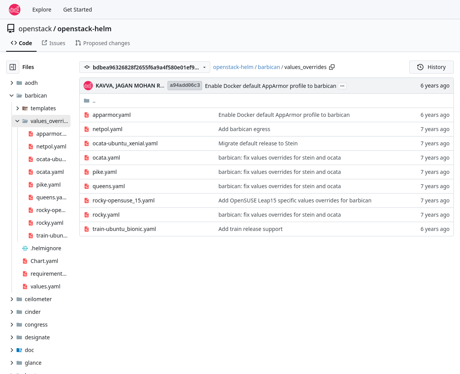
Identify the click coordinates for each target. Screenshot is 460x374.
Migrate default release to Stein (258, 143)
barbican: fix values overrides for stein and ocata (279, 157)
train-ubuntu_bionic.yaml (124, 228)
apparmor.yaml (111, 114)
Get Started (77, 9)
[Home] (14, 10)
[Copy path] (332, 67)
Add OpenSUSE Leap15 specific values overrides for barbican (294, 200)
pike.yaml (104, 171)
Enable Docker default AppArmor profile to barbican (270, 85)
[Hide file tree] (12, 67)
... (342, 85)
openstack (35, 28)
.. (89, 100)
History (431, 67)
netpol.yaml (107, 129)
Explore (41, 9)
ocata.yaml (106, 157)
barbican (269, 67)
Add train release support (250, 228)
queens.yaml (108, 186)
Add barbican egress (244, 129)
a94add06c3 (185, 85)
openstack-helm (84, 28)
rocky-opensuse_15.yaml (123, 200)
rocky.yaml (105, 214)
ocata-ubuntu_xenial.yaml (124, 143)
